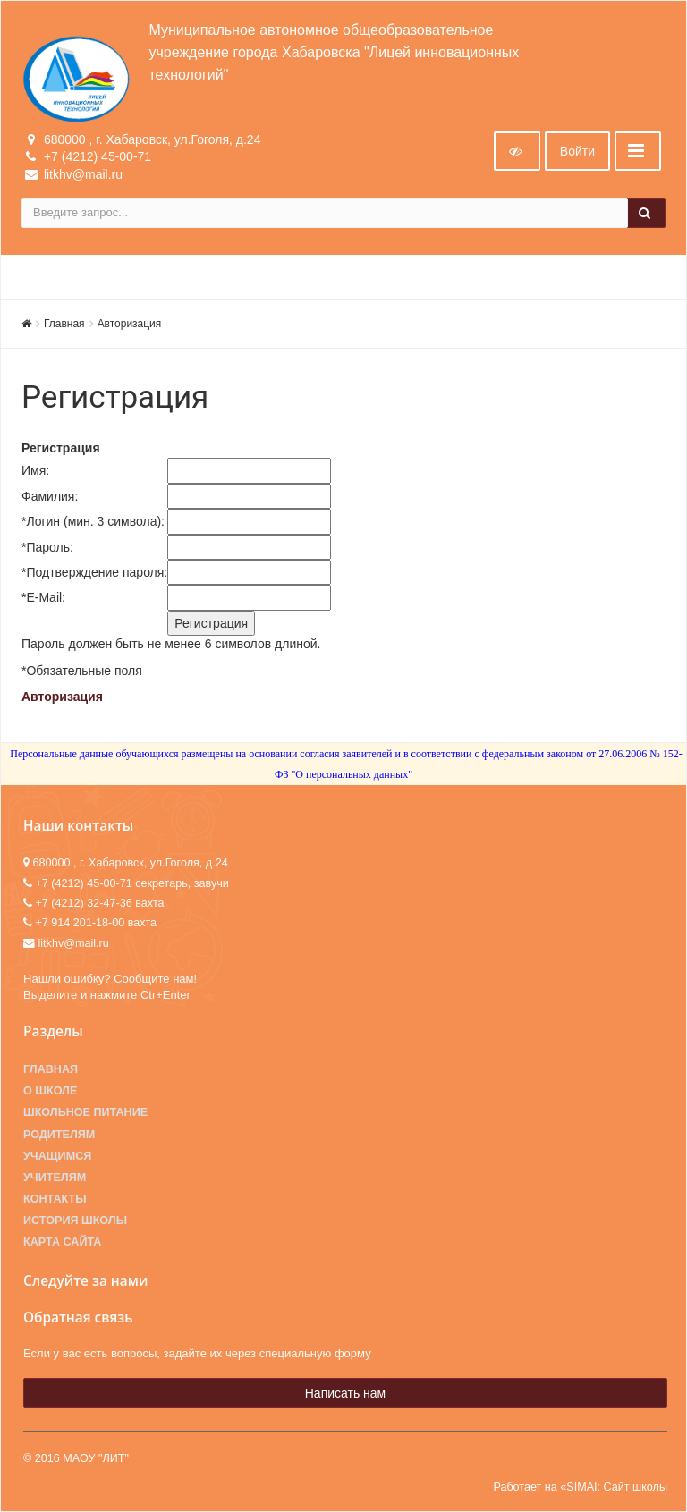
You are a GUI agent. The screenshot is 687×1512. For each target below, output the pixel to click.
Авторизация (130, 323)
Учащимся (57, 1156)
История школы (75, 1220)
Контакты (55, 1199)
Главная (64, 323)
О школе (50, 1091)
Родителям (59, 1134)
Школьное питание (85, 1112)
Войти (577, 151)
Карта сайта (62, 1242)
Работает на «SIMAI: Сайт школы (580, 1487)
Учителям (54, 1177)
